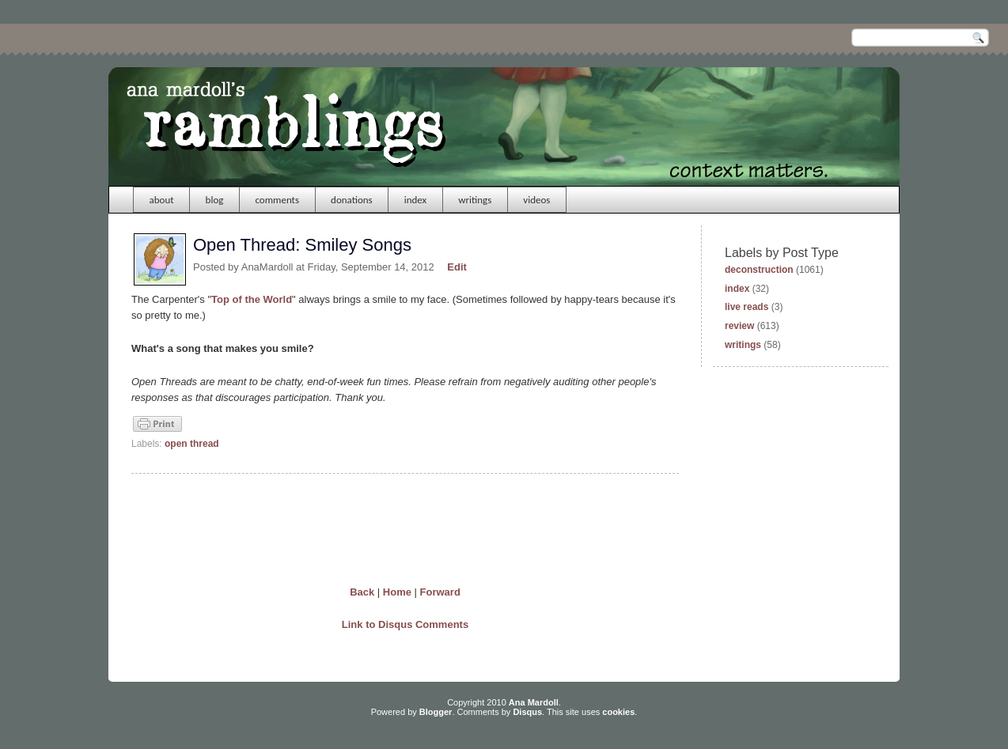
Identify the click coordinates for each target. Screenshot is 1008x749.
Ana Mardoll (534, 702)
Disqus (527, 712)
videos (536, 200)
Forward (440, 592)
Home (397, 592)
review (739, 325)
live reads (746, 306)
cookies (618, 712)
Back (362, 592)
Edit (457, 267)
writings (474, 200)
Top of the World (251, 299)
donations (352, 200)
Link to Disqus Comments (405, 624)
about (162, 200)
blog (215, 200)
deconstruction (759, 269)
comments (277, 200)
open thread (192, 443)
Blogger (436, 712)
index (415, 200)
